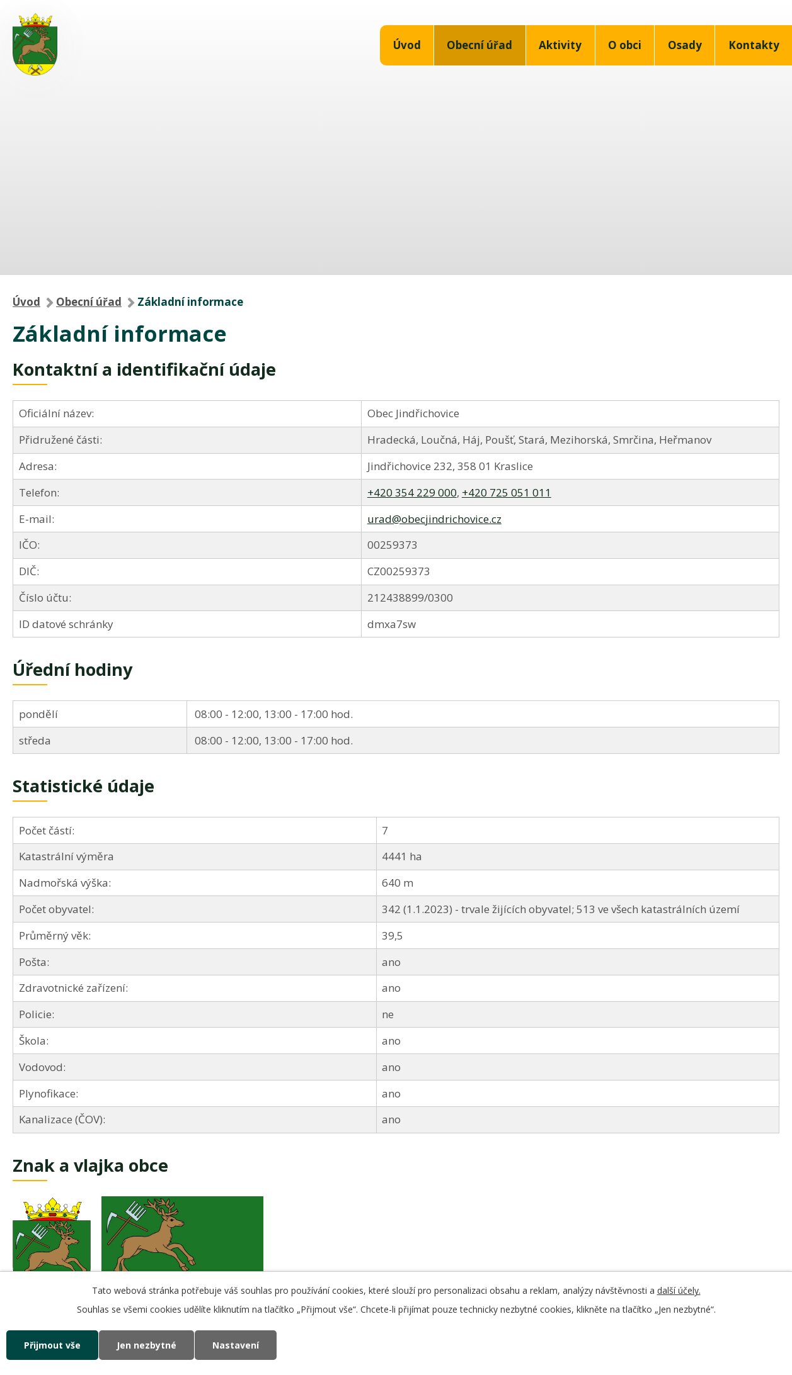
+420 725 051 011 (506, 492)
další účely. (679, 1290)
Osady (685, 45)
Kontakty (753, 45)
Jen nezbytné (146, 1345)
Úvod (407, 45)
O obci (624, 45)
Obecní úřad (479, 45)
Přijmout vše (52, 1345)
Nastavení (235, 1345)
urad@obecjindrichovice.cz (434, 519)
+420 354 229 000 (412, 492)
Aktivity (560, 45)
